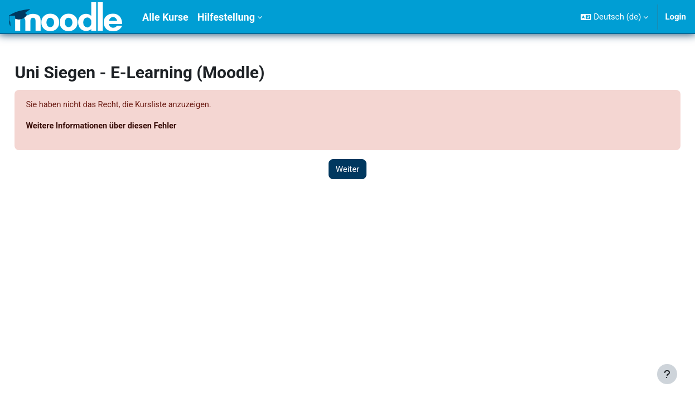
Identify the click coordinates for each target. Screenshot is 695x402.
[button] (614, 17)
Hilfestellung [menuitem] (226, 17)
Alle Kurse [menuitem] (165, 17)
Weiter (348, 170)
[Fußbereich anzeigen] (667, 374)
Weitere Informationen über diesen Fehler (128, 127)
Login (675, 17)
